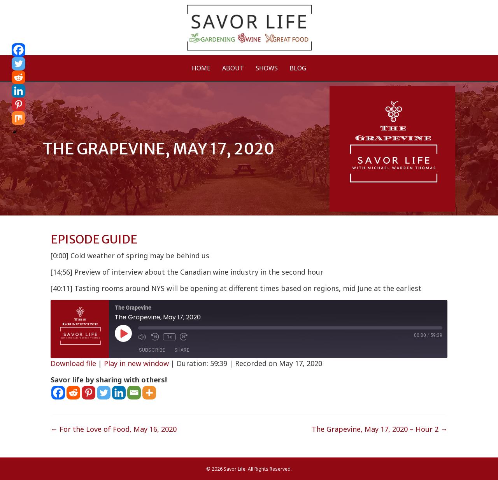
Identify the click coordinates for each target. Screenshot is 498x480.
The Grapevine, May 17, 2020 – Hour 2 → (379, 429)
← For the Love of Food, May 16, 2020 (114, 429)
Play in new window (136, 363)
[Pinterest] (88, 392)
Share (181, 350)
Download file (73, 363)
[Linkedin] (119, 392)
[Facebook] (58, 392)
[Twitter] (103, 392)
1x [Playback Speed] (169, 337)
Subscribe (152, 350)
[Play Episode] (123, 333)
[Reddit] (73, 392)
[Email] (134, 392)
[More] (149, 392)
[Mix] (18, 118)
